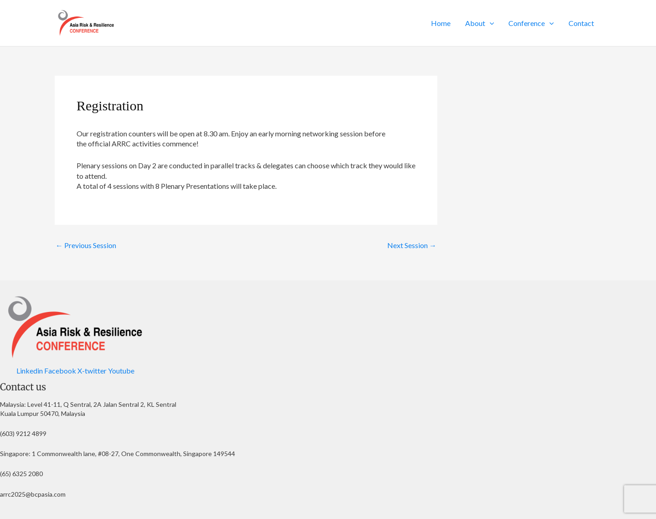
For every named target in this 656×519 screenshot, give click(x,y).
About (479, 23)
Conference (531, 23)
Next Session (411, 245)
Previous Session (86, 245)
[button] (489, 23)
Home (441, 23)
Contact (581, 23)
